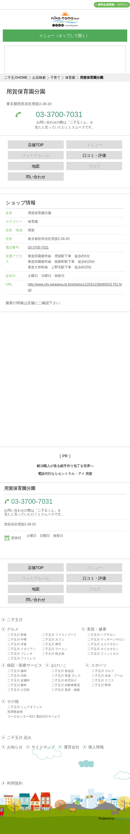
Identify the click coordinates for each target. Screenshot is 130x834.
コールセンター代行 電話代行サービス (34, 716)
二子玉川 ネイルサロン (103, 649)
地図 (36, 166)
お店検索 (39, 78)
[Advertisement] (65, 64)
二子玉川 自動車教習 (65, 685)
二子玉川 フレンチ (20, 653)
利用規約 (15, 783)
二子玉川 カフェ (53, 639)
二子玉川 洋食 (17, 644)
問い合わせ (35, 177)
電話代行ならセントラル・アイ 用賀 (65, 474)
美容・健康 (96, 629)
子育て (55, 78)
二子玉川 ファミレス (22, 658)
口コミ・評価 (94, 155)
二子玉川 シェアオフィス (25, 707)
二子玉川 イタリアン (22, 649)
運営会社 (71, 747)
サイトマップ (43, 747)
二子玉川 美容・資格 (65, 689)
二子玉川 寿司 (51, 644)
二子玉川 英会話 (62, 670)
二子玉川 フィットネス (103, 653)
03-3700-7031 (59, 114)
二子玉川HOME (16, 78)
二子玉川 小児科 (19, 689)
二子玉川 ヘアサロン (101, 634)
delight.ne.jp (122, 818)
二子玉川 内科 (17, 675)
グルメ (13, 629)
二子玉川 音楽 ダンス (66, 675)
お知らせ (15, 747)
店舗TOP (36, 145)
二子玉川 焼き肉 (53, 653)
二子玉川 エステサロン (103, 644)
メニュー (65, 35)
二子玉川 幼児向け (64, 680)
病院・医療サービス (24, 665)
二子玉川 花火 (19, 737)
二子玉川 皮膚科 (19, 680)
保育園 (70, 78)
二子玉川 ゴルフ (103, 670)
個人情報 (96, 747)
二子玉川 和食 (17, 634)
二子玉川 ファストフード (59, 634)
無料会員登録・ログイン (113, 4)
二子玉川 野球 (101, 685)
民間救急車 (15, 711)
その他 (13, 701)
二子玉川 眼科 (17, 685)
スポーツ (99, 665)
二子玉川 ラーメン (54, 649)
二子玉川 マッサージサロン (106, 639)
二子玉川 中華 (17, 639)
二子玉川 (15, 619)
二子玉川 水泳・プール (107, 675)
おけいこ (59, 665)
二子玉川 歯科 (17, 670)
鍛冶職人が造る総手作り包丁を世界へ (65, 466)
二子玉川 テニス (103, 680)
